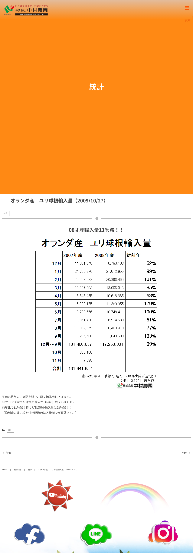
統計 (6, 213)
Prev (6, 453)
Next (186, 453)
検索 (187, 20)
